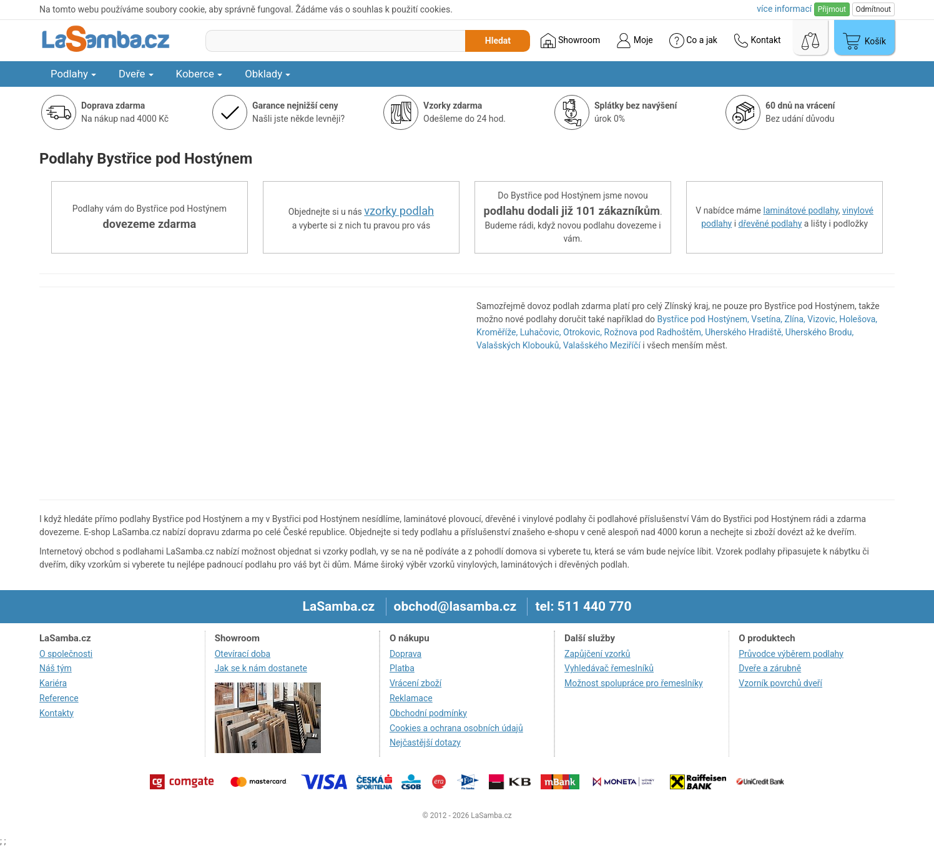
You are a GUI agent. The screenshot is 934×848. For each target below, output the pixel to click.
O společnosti (65, 654)
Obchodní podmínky (428, 713)
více (784, 9)
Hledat (498, 41)
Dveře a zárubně (770, 668)
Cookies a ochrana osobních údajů (456, 728)
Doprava (405, 654)
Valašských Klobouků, (518, 345)
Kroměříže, (497, 332)
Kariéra (53, 683)
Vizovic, (822, 319)
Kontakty (56, 713)
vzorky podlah (399, 210)
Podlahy (73, 73)
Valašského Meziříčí (602, 345)
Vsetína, (766, 319)
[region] (248, 393)
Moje (634, 40)
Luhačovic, (540, 332)
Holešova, (858, 319)
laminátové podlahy (801, 210)
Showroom (570, 40)
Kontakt (757, 40)
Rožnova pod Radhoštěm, (653, 332)
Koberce (199, 73)
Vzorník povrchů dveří (780, 683)
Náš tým (55, 668)
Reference (59, 698)
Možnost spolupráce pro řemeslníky (633, 683)
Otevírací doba (243, 654)
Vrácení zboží (415, 683)
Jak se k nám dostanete (261, 668)
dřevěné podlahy (770, 224)
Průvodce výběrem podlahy (791, 654)
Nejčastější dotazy (425, 742)
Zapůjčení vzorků (597, 654)
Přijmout (832, 9)
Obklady (267, 73)
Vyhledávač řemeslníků (609, 668)
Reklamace (411, 698)
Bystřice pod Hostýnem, (703, 319)
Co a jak (693, 40)
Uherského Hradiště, (744, 332)
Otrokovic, (582, 332)
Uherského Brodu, (819, 332)
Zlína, (795, 319)
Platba (402, 668)
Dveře (136, 73)
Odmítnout (873, 9)
